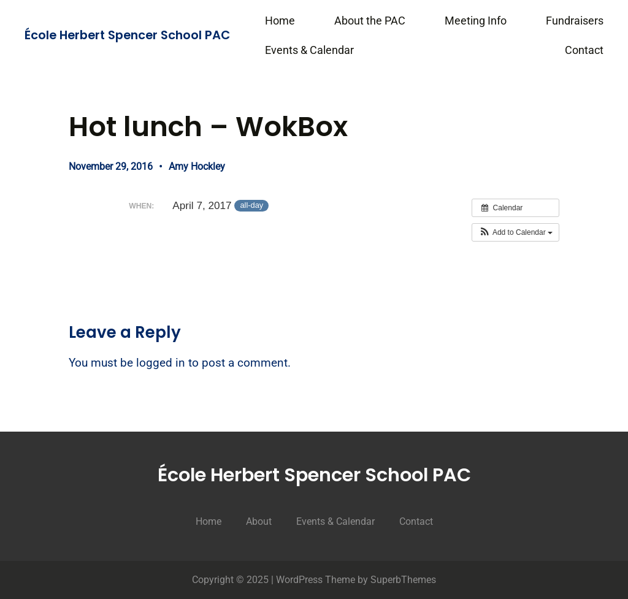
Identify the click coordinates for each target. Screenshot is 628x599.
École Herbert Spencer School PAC (127, 35)
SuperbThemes (403, 580)
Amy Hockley (197, 166)
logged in (160, 363)
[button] (515, 232)
